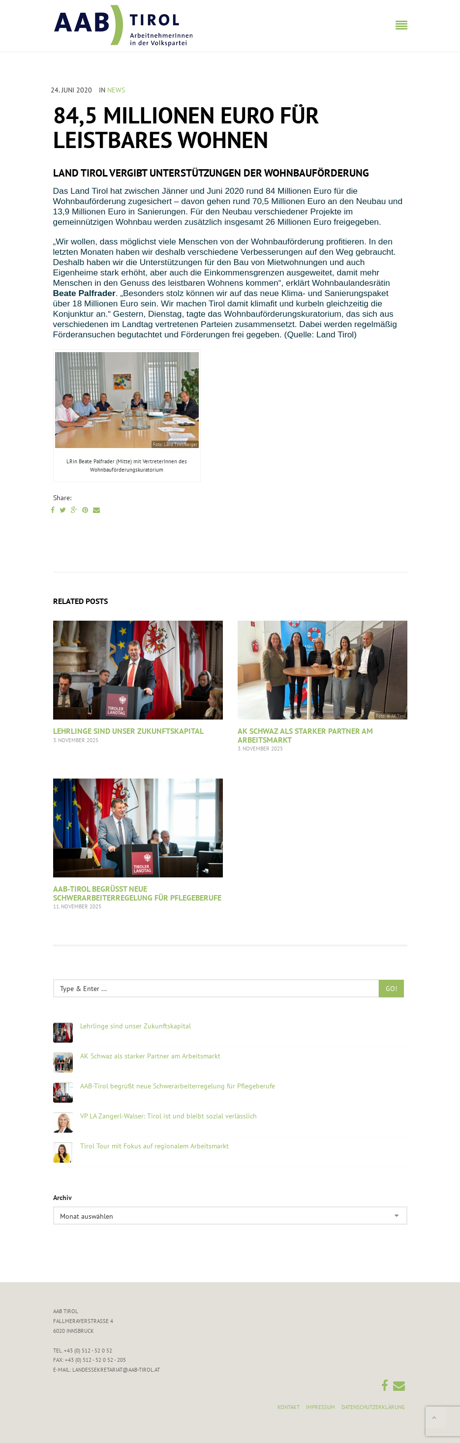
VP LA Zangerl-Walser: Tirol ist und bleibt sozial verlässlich (168, 1116)
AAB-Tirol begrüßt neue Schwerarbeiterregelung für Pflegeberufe (137, 893)
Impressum (320, 1407)
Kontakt (288, 1407)
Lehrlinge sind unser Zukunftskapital (128, 731)
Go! (391, 988)
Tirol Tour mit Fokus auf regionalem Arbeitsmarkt (154, 1146)
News (116, 90)
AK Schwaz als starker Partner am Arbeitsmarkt (305, 735)
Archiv (62, 1197)
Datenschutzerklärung (373, 1407)
